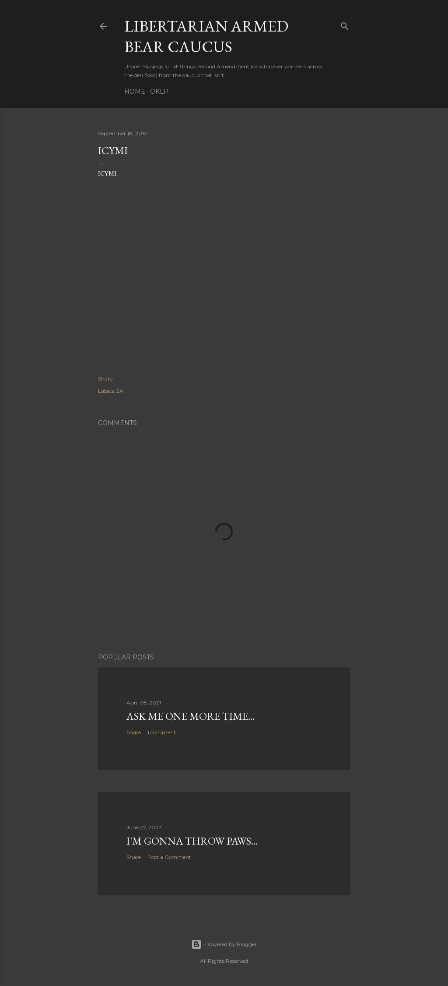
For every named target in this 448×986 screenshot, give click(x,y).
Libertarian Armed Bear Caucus (206, 36)
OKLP (159, 91)
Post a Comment (169, 857)
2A (119, 390)
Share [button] (105, 378)
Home (134, 91)
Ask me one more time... (190, 716)
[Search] (345, 24)
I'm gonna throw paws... (192, 841)
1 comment (161, 732)
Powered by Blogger (224, 944)
